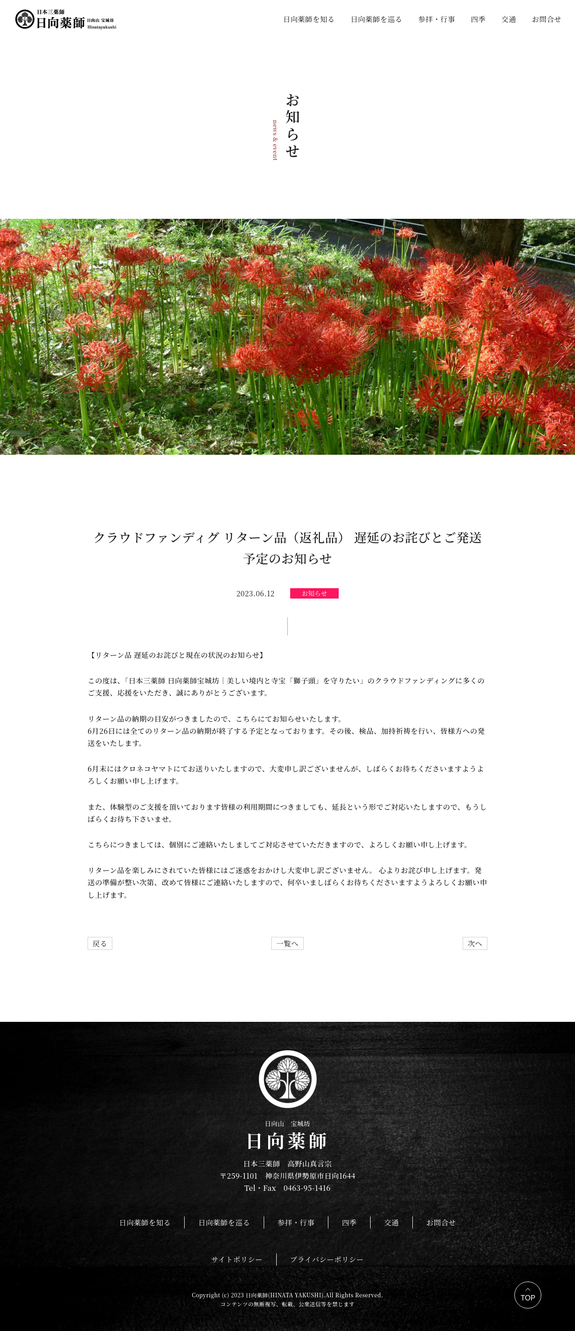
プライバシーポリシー (327, 1259)
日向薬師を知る (309, 19)
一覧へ (287, 943)
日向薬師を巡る (376, 19)
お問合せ (547, 19)
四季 (478, 19)
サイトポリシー (236, 1259)
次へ (475, 943)
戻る (100, 943)
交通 (508, 19)
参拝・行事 (436, 19)
